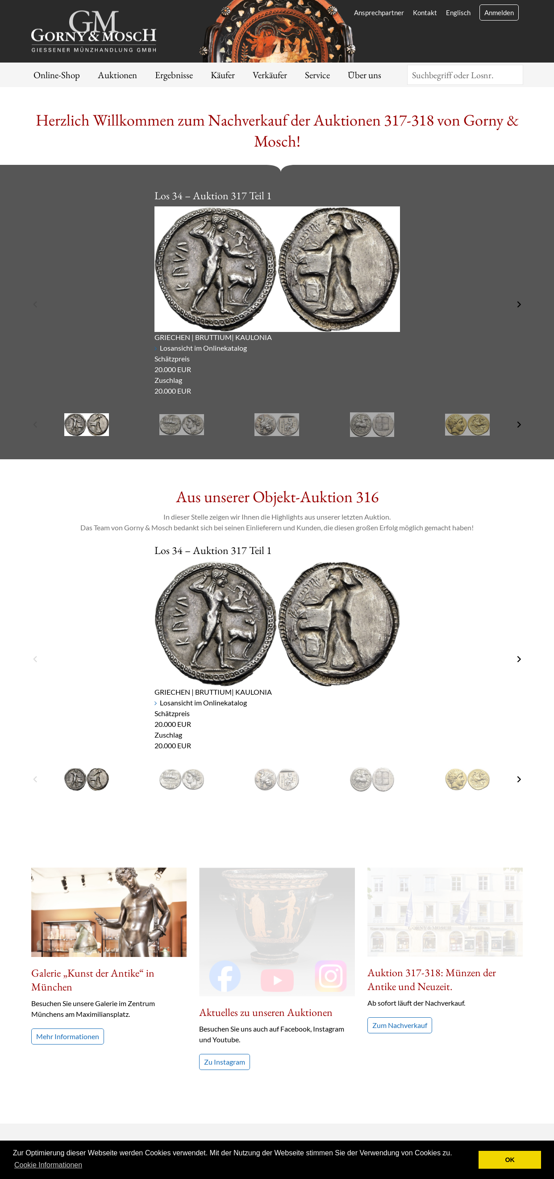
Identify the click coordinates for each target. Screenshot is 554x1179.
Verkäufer (270, 75)
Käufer (223, 75)
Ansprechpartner (379, 12)
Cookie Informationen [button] (48, 1165)
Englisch (458, 12)
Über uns (364, 75)
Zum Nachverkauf (399, 936)
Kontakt (425, 12)
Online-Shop (56, 75)
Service (317, 75)
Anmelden (499, 12)
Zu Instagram (224, 933)
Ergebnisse (174, 75)
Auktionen (117, 75)
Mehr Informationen (67, 1036)
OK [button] (510, 1159)
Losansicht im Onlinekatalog (203, 348)
